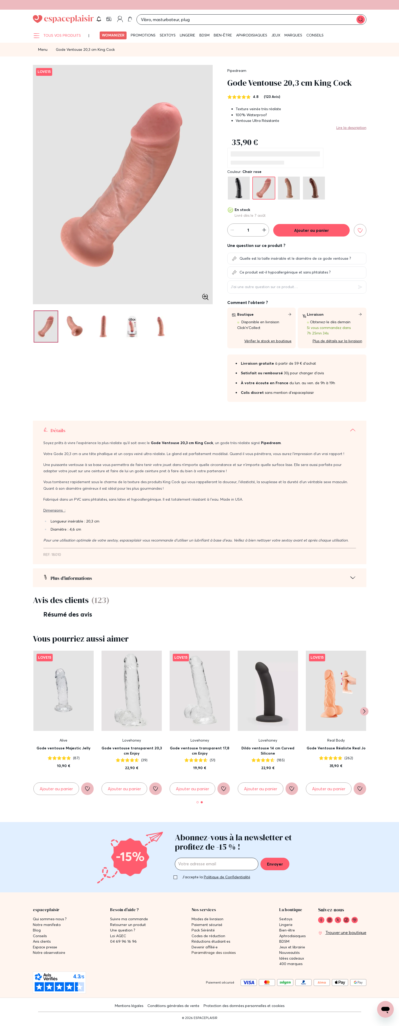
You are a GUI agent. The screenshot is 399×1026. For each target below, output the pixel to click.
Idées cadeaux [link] (291, 959)
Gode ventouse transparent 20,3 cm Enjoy (132, 753)
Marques (293, 38)
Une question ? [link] (122, 931)
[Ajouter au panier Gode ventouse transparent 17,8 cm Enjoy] (192, 791)
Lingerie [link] (286, 926)
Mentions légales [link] (129, 1006)
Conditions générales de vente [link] (173, 1006)
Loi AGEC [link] (118, 937)
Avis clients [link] (42, 942)
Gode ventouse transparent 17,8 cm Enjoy (199, 753)
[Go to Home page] (63, 21)
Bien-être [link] (287, 931)
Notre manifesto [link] (47, 926)
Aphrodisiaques (251, 38)
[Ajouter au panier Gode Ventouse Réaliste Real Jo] (329, 791)
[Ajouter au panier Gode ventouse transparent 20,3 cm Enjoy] (124, 791)
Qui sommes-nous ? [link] (50, 920)
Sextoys (168, 38)
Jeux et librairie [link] (292, 948)
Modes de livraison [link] (207, 920)
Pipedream (236, 73)
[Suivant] (364, 714)
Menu (42, 52)
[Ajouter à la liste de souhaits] (360, 233)
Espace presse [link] (45, 948)
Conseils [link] (40, 937)
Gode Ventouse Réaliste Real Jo (336, 751)
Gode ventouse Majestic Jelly (64, 751)
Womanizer (113, 38)
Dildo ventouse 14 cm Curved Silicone (267, 753)
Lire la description (351, 130)
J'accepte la (216, 878)
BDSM (204, 38)
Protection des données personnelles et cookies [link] (244, 1006)
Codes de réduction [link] (208, 937)
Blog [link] (37, 931)
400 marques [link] (290, 965)
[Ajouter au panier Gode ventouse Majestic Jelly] (56, 791)
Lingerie (187, 38)
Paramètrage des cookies (214, 954)
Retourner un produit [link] (128, 926)
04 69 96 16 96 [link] (123, 942)
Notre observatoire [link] (49, 954)
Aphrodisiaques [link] (292, 937)
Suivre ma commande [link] (129, 920)
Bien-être (223, 38)
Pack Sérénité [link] (203, 931)
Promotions (143, 38)
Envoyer (275, 865)
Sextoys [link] (285, 920)
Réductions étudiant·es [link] (211, 942)
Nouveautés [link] (289, 954)
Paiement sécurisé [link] (207, 926)
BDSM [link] (284, 942)
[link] (337, 21)
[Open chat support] (385, 1009)
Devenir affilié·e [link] (205, 948)
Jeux (275, 38)
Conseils (315, 38)
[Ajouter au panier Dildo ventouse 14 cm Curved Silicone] (260, 791)
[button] (324, 21)
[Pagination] (47, 329)
